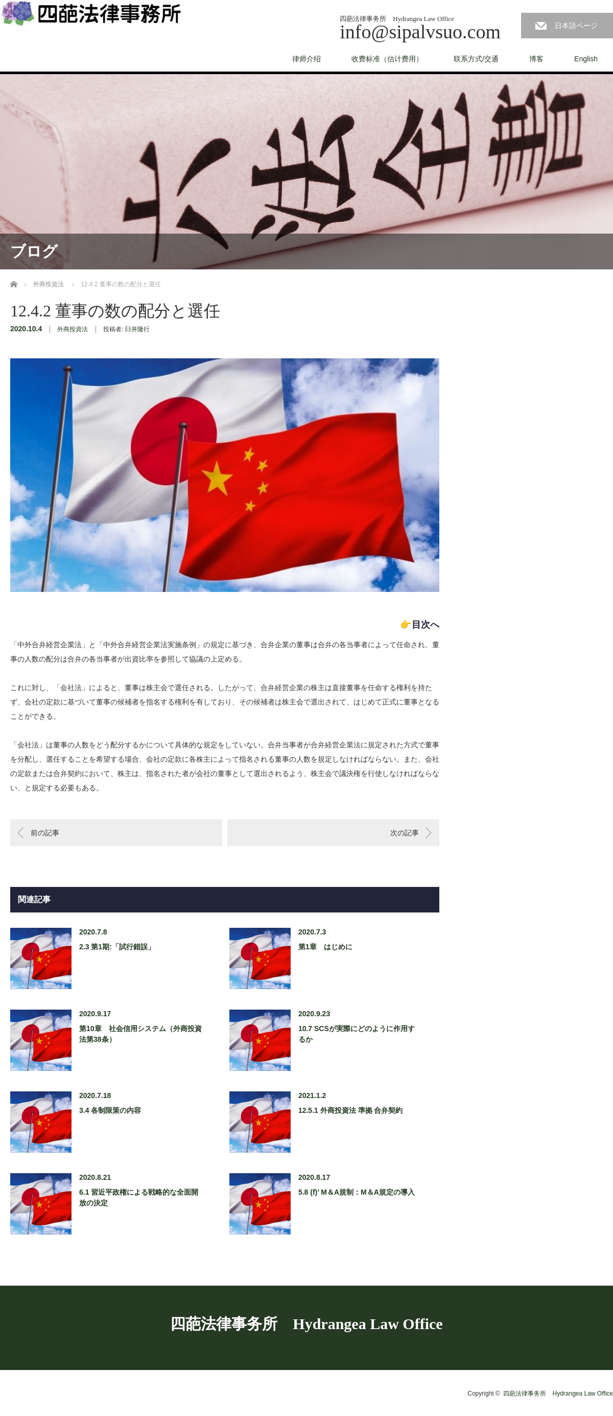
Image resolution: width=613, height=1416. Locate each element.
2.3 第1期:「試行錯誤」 (117, 947)
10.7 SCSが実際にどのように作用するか (356, 1033)
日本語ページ (576, 25)
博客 (536, 59)
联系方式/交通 (476, 59)
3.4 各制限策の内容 (110, 1110)
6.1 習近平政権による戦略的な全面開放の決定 (138, 1197)
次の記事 (404, 833)
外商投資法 (72, 329)
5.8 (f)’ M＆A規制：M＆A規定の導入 (356, 1192)
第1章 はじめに (325, 947)
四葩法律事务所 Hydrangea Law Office (306, 1323)
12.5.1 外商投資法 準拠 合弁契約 (350, 1110)
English (586, 59)
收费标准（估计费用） (387, 59)
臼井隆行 (137, 329)
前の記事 (45, 833)
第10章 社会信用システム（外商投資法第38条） (140, 1033)
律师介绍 (306, 59)
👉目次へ (419, 625)
